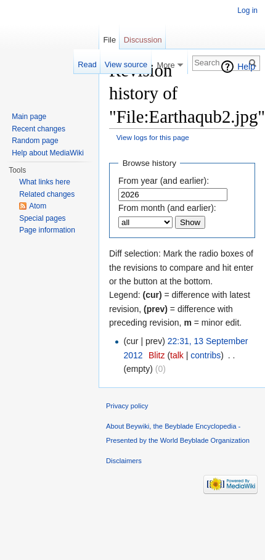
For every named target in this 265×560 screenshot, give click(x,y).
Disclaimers (124, 460)
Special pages (42, 218)
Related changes (47, 194)
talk (177, 355)
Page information (47, 230)
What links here (44, 182)
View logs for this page (152, 137)
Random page (35, 140)
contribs (205, 355)
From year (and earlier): (163, 181)
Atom (37, 206)
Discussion (143, 39)
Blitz (157, 355)
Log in (247, 10)
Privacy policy (127, 406)
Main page (29, 116)
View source (126, 64)
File (109, 39)
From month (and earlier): (167, 208)
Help (246, 67)
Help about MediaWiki (48, 153)
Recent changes (38, 129)
